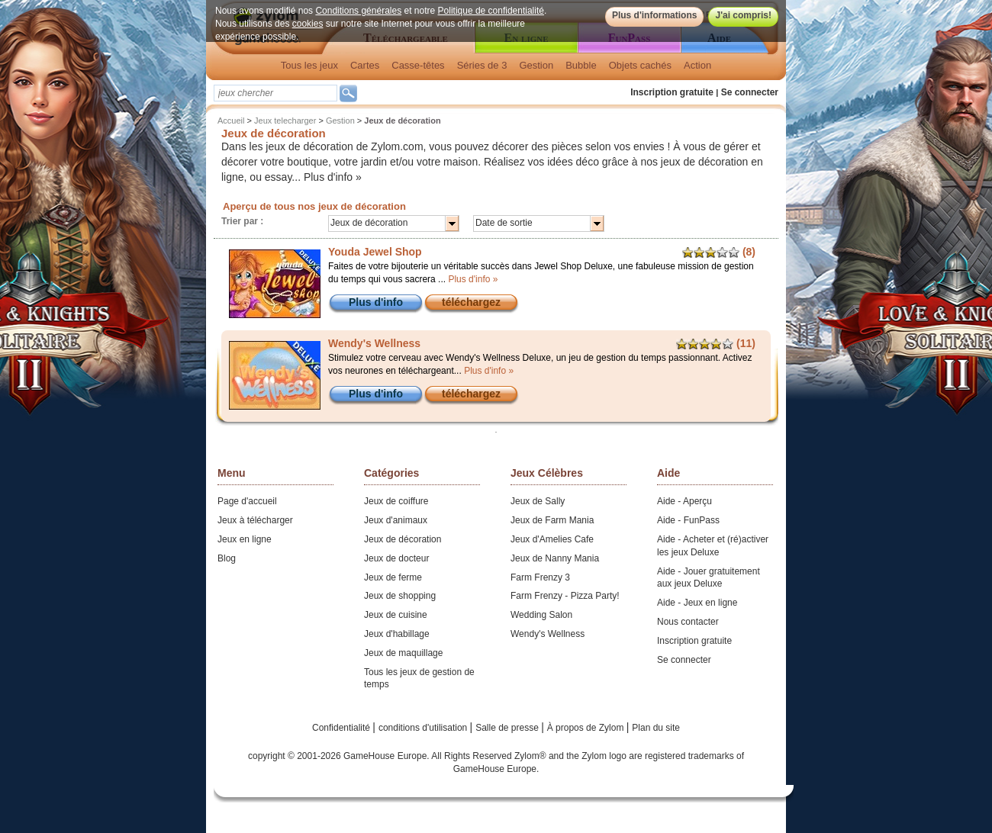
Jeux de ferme (393, 577)
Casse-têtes (417, 65)
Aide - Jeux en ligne (697, 602)
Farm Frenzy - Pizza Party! (565, 595)
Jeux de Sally (537, 501)
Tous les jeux (309, 65)
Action (697, 65)
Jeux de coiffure (396, 501)
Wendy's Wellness (547, 634)
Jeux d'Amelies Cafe (552, 539)
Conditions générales (358, 10)
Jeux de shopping (400, 595)
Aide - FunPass (688, 520)
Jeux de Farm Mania (552, 520)
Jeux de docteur (396, 558)
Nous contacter (688, 621)
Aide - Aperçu (684, 501)
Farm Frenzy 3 (540, 577)
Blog (226, 558)
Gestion (536, 65)
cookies (308, 23)
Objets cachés (640, 65)
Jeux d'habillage (397, 634)
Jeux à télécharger (255, 520)
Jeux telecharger (285, 120)
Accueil (230, 120)
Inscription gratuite (671, 92)
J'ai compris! (743, 15)
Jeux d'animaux (395, 520)
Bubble (580, 65)
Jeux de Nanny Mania (554, 558)
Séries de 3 (482, 65)
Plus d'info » (333, 177)
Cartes (364, 65)
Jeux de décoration (402, 539)
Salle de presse (508, 727)
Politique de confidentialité (491, 10)
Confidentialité (342, 727)
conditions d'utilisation (424, 727)
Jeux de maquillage (403, 653)
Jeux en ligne (244, 539)
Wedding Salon (541, 614)
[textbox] (275, 93)
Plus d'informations (654, 15)
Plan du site (656, 727)
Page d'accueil (247, 501)
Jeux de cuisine (395, 614)
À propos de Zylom (586, 727)
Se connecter (749, 92)
